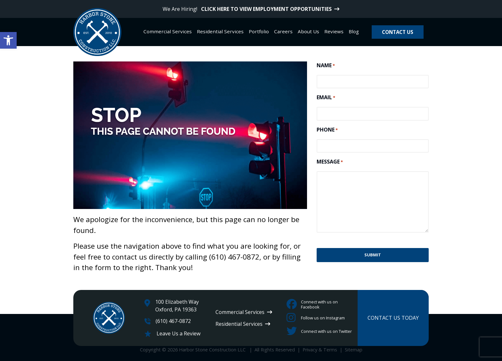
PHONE (327, 129)
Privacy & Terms (320, 350)
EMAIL (326, 97)
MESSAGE (330, 161)
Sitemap (353, 350)
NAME (326, 65)
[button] (8, 40)
